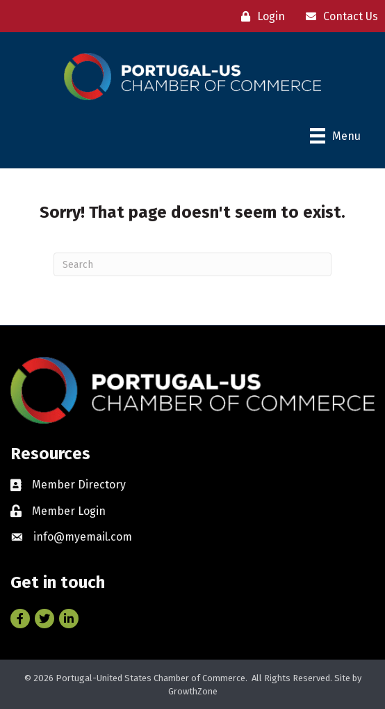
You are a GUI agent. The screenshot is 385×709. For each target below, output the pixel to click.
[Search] (192, 264)
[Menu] (335, 135)
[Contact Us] (338, 16)
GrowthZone (193, 691)
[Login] (259, 16)
